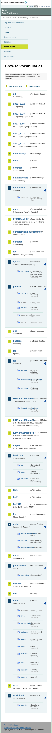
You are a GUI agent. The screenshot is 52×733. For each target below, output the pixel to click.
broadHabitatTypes (25, 534)
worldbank (18, 695)
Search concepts (34, 86)
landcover (18, 455)
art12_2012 (19, 104)
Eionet (14, 18)
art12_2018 (19, 114)
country (24, 705)
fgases (16, 261)
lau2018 (17, 504)
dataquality (19, 187)
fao (15, 251)
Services (7, 51)
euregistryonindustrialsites (21, 232)
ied (14, 361)
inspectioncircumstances (25, 379)
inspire (16, 445)
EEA (14, 2)
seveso (17, 583)
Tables (6, 32)
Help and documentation (14, 23)
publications (19, 565)
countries (25, 271)
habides (17, 341)
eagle (23, 472)
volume (24, 677)
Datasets (7, 27)
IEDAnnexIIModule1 (21, 398)
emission (24, 632)
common (17, 168)
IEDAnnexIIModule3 (21, 420)
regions (24, 540)
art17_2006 (19, 124)
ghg (15, 331)
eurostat (17, 242)
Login (31, 6)
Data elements (10, 37)
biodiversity (19, 153)
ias (14, 351)
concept (24, 293)
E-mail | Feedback (11, 725)
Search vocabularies (15, 86)
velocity (24, 670)
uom (15, 600)
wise (15, 685)
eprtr (15, 209)
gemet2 (17, 286)
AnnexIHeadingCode (25, 408)
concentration (25, 623)
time (22, 663)
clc (22, 465)
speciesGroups (25, 547)
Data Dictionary (23, 18)
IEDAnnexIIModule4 (21, 433)
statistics (24, 654)
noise (16, 555)
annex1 (24, 370)
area (22, 616)
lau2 (15, 497)
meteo (23, 646)
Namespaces (9, 56)
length (23, 639)
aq (14, 94)
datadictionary (20, 178)
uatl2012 (24, 479)
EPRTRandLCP (21, 219)
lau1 (15, 490)
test (15, 593)
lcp (14, 514)
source (24, 308)
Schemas (7, 42)
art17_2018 (19, 143)
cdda (15, 160)
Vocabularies (9, 47)
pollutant (24, 388)
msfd (15, 524)
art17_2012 (19, 133)
